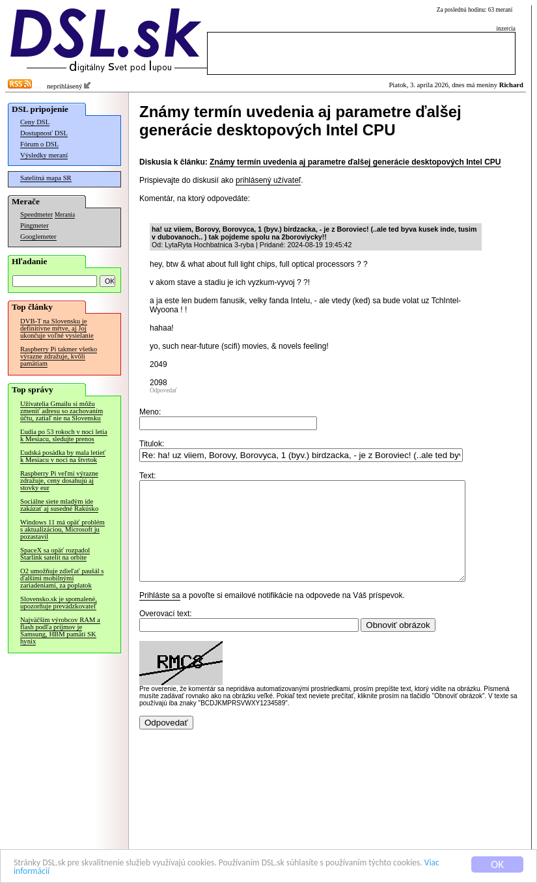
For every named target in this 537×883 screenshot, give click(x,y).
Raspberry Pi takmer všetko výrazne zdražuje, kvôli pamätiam (58, 356)
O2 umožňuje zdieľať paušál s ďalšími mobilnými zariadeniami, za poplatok (61, 578)
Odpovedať (163, 390)
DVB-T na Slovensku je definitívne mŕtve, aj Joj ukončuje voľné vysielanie (57, 328)
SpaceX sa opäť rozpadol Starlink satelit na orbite (55, 554)
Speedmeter (36, 214)
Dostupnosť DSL (44, 133)
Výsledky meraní (44, 155)
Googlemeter (38, 236)
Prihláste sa (159, 614)
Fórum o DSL (39, 144)
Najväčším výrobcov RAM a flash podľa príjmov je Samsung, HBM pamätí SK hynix (60, 630)
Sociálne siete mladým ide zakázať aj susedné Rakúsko (59, 505)
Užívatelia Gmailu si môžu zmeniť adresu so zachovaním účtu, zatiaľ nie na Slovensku (61, 411)
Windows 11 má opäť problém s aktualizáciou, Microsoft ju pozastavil (62, 529)
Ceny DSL (34, 122)
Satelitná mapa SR (46, 178)
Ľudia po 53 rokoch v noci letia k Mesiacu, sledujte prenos (63, 435)
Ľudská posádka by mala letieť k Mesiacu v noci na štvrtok (62, 456)
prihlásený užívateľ (268, 180)
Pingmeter (34, 225)
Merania (65, 214)
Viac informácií (116, 874)
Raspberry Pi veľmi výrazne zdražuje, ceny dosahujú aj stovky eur (59, 480)
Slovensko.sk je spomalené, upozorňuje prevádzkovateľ (58, 602)
